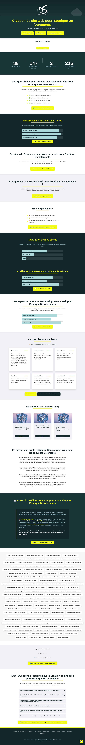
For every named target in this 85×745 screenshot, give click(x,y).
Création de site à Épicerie (58, 612)
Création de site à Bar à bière (41, 562)
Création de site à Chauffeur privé (27, 583)
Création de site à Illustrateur (75, 623)
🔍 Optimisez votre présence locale (42, 196)
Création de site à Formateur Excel (12, 619)
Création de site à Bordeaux (48, 566)
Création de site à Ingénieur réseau (49, 626)
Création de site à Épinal (14, 615)
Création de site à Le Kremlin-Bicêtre (40, 633)
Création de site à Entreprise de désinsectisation (15, 612)
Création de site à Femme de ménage (54, 615)
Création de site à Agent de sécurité (35, 555)
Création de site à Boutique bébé (65, 566)
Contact (15, 731)
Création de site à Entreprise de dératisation (67, 608)
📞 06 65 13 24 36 (27, 33)
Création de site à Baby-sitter (25, 562)
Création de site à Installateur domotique (70, 626)
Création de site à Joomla (10, 630)
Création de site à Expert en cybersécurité (32, 615)
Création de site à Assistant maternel (34, 559)
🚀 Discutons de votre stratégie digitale (42, 542)
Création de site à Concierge (73, 591)
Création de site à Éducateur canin (15, 608)
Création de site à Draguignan (25, 605)
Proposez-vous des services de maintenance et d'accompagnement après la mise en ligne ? (41, 711)
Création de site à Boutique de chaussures (33, 569)
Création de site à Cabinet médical (33, 576)
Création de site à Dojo (10, 605)
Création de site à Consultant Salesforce (72, 594)
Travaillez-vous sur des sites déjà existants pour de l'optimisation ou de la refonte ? (40, 715)
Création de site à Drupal (40, 605)
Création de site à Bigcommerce (74, 562)
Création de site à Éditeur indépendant (71, 605)
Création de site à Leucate (71, 633)
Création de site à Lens (56, 633)
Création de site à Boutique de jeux (54, 569)
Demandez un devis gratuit (55, 33)
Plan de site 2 (42, 733)
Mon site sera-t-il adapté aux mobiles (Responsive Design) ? (35, 705)
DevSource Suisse (46, 731)
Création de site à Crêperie (73, 598)
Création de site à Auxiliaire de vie (70, 559)
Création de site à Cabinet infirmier (15, 576)
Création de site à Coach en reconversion (35, 587)
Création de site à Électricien (47, 608)
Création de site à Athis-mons (52, 559)
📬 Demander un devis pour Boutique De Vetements (42, 663)
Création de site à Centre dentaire (66, 580)
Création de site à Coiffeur (72, 587)
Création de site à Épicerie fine (74, 612)
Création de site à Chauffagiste (9, 583)
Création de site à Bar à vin (57, 562)
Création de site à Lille (21, 637)
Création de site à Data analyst (13, 601)
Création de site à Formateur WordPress (32, 619)
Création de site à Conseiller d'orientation (33, 594)
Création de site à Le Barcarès (74, 630)
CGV (35, 731)
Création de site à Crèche (58, 598)
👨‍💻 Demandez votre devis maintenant (42, 108)
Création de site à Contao (11, 598)
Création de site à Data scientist (30, 601)
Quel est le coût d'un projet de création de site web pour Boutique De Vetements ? (40, 690)
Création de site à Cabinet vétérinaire (53, 576)
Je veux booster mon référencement (42, 141)
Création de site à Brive (52, 573)
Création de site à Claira (43, 583)
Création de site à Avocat (9, 562)
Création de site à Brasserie (37, 573)
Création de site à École (54, 605)
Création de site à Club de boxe (75, 583)
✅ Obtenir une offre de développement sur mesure (42, 227)
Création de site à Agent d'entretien (15, 555)
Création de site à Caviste (30, 580)
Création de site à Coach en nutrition (15, 587)
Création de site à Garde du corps (73, 619)
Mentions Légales (28, 731)
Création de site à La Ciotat (41, 630)
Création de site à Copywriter (26, 598)
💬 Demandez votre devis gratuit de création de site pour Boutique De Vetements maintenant (42, 722)
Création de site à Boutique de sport (73, 569)
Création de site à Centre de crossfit (48, 580)
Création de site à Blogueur (33, 566)
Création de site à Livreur (35, 637)
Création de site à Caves (16, 580)
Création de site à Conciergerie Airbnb (12, 594)
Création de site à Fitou (70, 615)
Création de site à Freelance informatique (53, 619)
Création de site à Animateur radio (15, 559)
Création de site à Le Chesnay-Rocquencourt (18, 633)
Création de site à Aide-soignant (53, 555)
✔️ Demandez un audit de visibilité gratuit (42, 168)
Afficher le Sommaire (42, 48)
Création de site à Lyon (49, 637)
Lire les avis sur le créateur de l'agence (49, 394)
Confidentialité (21, 731)
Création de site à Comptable (57, 591)
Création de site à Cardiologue (71, 576)
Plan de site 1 (69, 731)
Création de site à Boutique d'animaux (12, 569)
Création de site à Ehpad (32, 608)
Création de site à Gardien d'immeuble (11, 623)
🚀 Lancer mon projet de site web (42, 326)
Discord (63, 731)
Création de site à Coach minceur (55, 587)
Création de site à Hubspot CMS (59, 623)
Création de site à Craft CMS (43, 598)
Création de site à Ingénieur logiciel (30, 626)
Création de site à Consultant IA (53, 594)
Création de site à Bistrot (17, 566)
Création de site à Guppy (42, 623)
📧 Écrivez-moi (40, 33)
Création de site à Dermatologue (71, 601)
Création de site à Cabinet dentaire (68, 573)
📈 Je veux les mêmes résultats (42, 288)
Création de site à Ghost (28, 623)
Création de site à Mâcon (63, 637)
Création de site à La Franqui (57, 630)
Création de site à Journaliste (25, 630)
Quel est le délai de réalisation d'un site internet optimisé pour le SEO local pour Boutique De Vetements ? (42, 695)
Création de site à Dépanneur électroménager (51, 601)
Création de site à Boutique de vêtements (18, 573)
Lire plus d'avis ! (30, 394)
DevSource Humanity (56, 731)
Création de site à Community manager (14, 591)
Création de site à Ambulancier (70, 555)
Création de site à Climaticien (58, 583)
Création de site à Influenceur (12, 626)
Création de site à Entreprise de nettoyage (39, 612)
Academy (39, 731)
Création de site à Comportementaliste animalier (37, 591)
